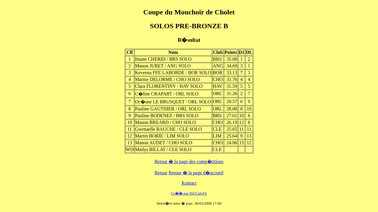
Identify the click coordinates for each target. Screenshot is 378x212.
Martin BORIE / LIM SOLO (162, 135)
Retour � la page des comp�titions (188, 161)
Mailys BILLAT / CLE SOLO (163, 149)
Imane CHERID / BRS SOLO (163, 59)
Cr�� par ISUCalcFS (189, 193)
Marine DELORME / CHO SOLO (167, 79)
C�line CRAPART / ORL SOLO (166, 93)
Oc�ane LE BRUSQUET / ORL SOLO (173, 101)
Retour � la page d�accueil (196, 172)
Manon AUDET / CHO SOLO (163, 142)
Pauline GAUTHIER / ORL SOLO (168, 108)
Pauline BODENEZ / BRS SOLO (166, 115)
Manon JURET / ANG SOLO (163, 65)
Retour (160, 172)
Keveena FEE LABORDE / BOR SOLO (173, 72)
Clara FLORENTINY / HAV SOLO (168, 86)
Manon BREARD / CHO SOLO (165, 122)
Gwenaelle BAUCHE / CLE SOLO (168, 129)
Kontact (189, 183)
